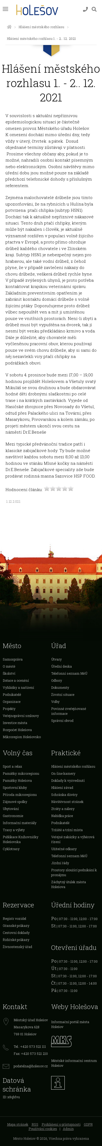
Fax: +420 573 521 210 (31, 1053)
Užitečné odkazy (64, 849)
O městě (9, 666)
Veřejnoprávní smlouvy (21, 715)
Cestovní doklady (16, 932)
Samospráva (13, 659)
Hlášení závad (62, 787)
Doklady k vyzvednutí (68, 780)
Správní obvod (62, 720)
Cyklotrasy (11, 849)
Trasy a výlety (14, 830)
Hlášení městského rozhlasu (41, 27)
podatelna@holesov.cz (31, 1066)
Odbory (56, 680)
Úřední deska (61, 666)
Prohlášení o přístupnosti (61, 1124)
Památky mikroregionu (21, 773)
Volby (55, 701)
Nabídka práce (62, 816)
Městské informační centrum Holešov (74, 1063)
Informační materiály (19, 823)
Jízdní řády (60, 863)
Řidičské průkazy (16, 939)
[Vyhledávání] (94, 9)
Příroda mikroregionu (20, 794)
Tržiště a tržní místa (67, 830)
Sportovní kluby (15, 787)
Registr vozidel (14, 918)
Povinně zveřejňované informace (68, 711)
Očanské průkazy (16, 925)
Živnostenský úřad (17, 947)
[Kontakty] (85, 9)
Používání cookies (43, 1128)
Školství (9, 673)
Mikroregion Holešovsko (22, 737)
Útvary (56, 659)
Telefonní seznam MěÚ (69, 673)
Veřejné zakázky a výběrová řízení (72, 839)
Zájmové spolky (15, 801)
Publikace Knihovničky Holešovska (20, 839)
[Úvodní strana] (9, 27)
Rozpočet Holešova (17, 730)
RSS (35, 1124)
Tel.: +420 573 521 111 (30, 1046)
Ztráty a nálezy (63, 808)
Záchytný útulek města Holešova (68, 884)
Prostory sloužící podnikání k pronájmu (74, 872)
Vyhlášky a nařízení (18, 687)
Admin (68, 1128)
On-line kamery (63, 773)
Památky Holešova (17, 780)
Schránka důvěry (64, 794)
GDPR (88, 1124)
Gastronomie (13, 816)
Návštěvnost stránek (67, 801)
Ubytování (11, 808)
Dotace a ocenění (16, 680)
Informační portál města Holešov (70, 1024)
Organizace (11, 701)
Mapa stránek (17, 1124)
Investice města (15, 723)
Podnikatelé (12, 694)
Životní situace (62, 694)
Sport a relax (12, 766)
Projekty (9, 708)
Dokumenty (60, 687)
